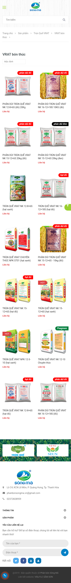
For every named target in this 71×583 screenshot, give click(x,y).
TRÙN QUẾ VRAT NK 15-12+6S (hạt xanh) (50, 310)
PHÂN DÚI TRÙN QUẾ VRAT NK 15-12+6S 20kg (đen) (52, 157)
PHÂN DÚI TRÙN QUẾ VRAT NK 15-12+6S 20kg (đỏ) (16, 157)
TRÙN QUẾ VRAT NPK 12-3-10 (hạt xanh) (16, 361)
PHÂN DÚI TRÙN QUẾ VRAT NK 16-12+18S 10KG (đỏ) (52, 106)
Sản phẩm (8, 517)
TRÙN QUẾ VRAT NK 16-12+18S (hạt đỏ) (50, 208)
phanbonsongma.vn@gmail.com (23, 493)
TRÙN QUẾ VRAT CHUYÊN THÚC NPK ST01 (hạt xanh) (16, 259)
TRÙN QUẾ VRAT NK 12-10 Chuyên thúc (51, 361)
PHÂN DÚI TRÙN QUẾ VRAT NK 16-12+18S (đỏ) (52, 412)
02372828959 (14, 499)
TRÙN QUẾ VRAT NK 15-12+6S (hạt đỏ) (14, 310)
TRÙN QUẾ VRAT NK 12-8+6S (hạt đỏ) (17, 412)
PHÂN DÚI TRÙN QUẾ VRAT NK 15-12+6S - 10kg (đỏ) (52, 259)
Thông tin (8, 510)
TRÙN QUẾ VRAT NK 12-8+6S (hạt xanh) (17, 208)
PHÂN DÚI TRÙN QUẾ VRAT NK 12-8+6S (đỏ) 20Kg (16, 106)
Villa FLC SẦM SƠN (44, 577)
